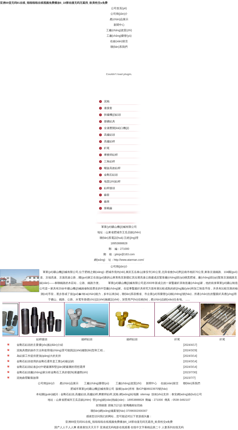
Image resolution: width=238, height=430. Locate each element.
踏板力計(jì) (115, 405)
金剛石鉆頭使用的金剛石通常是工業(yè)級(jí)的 (45, 361)
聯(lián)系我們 (119, 46)
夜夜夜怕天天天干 (88, 427)
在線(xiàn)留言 (119, 41)
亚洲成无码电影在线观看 (115, 427)
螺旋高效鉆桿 (112, 168)
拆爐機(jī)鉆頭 (112, 114)
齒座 (106, 201)
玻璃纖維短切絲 (132, 405)
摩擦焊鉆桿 (111, 154)
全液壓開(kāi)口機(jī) (116, 128)
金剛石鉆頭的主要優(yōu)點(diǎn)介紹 (40, 344)
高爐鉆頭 (109, 134)
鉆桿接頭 (109, 188)
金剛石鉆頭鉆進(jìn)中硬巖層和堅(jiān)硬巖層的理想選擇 (51, 366)
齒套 (106, 194)
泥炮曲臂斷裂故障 (28, 377)
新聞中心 (119, 24)
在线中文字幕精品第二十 (146, 427)
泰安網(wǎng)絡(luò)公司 (186, 394)
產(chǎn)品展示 (119, 19)
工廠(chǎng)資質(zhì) (119, 30)
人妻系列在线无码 (173, 427)
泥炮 (106, 101)
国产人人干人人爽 (65, 427)
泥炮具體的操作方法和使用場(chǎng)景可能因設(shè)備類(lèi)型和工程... (61, 350)
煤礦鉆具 (109, 121)
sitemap (145, 394)
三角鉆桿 (109, 161)
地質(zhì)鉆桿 (112, 181)
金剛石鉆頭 (111, 174)
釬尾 (106, 148)
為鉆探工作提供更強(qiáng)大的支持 (39, 355)
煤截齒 (108, 208)
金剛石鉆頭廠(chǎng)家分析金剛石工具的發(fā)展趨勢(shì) (52, 372)
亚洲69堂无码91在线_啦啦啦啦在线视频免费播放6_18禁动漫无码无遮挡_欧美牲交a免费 (54, 2)
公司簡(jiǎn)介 (119, 13)
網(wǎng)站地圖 (129, 394)
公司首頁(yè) (119, 8)
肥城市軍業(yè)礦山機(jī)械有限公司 (92, 388)
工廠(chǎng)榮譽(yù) (119, 35)
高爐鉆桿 (109, 141)
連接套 (108, 108)
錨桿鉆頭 (85, 339)
